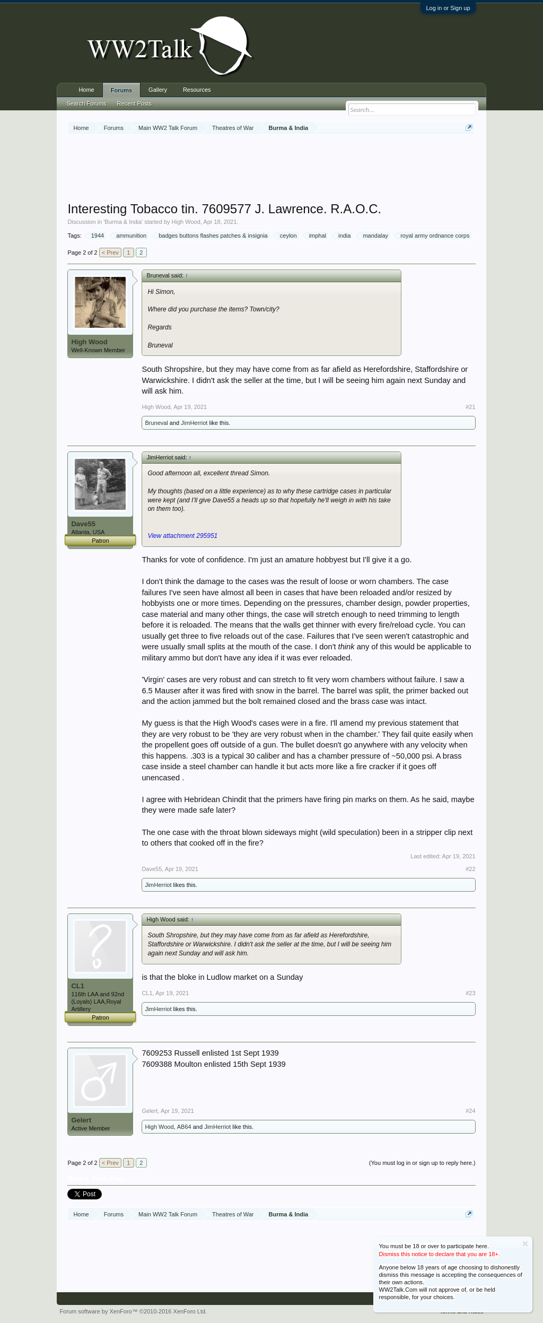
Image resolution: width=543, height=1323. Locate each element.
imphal (316, 235)
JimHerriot (194, 423)
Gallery (157, 89)
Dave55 (83, 524)
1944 (96, 235)
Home (86, 89)
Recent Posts (134, 103)
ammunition (129, 235)
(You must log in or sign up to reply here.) (422, 1163)
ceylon (287, 235)
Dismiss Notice (525, 1244)
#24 (470, 1111)
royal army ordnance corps (433, 235)
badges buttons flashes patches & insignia (211, 235)
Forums (121, 90)
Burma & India (123, 222)
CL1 (77, 986)
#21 (470, 407)
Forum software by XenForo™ (133, 1311)
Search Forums (86, 103)
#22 (470, 869)
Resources (197, 89)
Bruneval (156, 423)
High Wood (186, 222)
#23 (470, 993)
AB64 (184, 1127)
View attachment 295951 (182, 535)
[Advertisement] (271, 169)
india (343, 235)
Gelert (81, 1120)
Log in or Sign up (448, 8)
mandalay (374, 235)
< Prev (110, 252)
